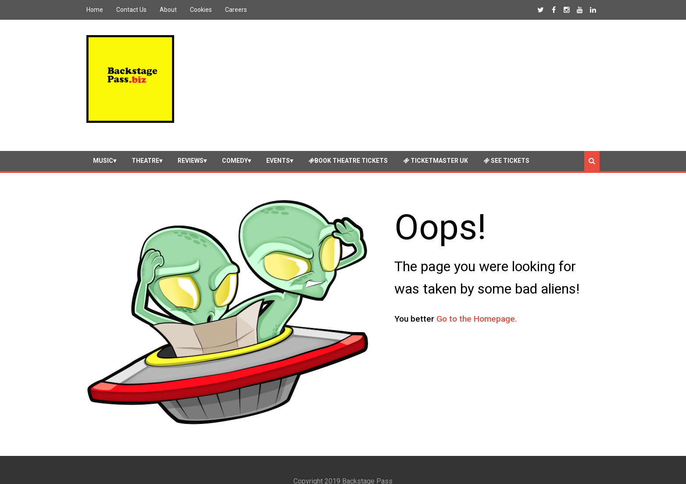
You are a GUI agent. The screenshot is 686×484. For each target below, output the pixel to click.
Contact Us (131, 9)
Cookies (201, 9)
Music (103, 150)
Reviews (191, 150)
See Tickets (506, 150)
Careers (236, 9)
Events (278, 150)
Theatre (145, 150)
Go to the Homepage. (476, 309)
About (168, 9)
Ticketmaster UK (435, 150)
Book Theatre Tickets (348, 150)
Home (94, 9)
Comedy (235, 150)
